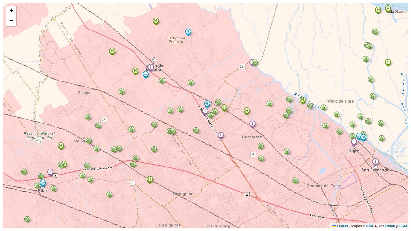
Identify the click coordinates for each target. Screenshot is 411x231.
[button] (354, 142)
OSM (403, 226)
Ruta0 (390, 226)
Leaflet (340, 226)
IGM (369, 226)
